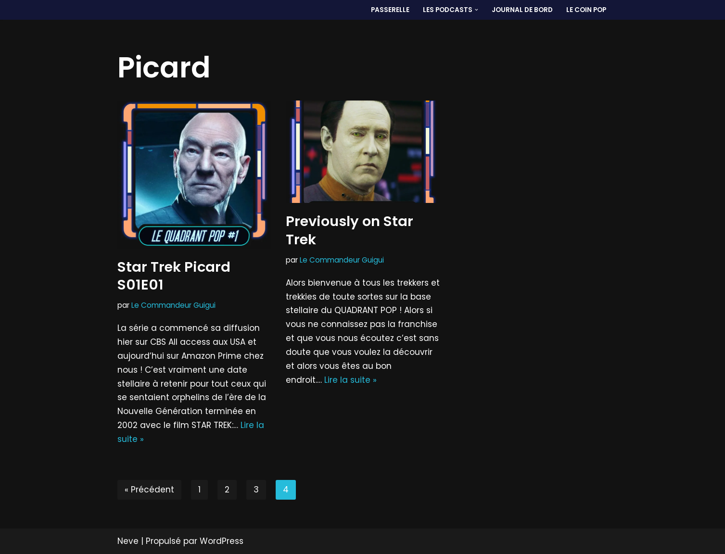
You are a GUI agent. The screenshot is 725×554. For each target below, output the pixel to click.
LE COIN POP (586, 9)
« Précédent (149, 489)
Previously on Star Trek (349, 230)
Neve (128, 541)
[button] (476, 10)
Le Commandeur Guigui (173, 305)
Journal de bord (522, 9)
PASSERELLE (390, 9)
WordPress (221, 541)
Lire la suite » (350, 380)
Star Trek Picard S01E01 (173, 276)
